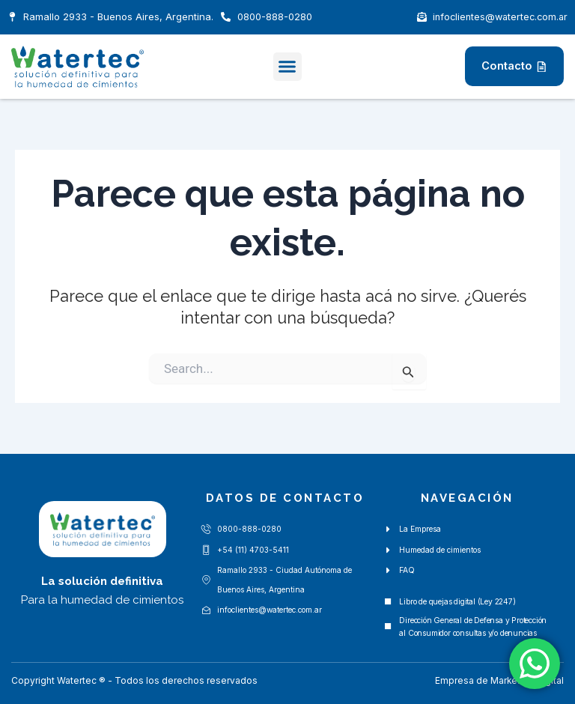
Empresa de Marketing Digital (499, 680)
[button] (287, 66)
